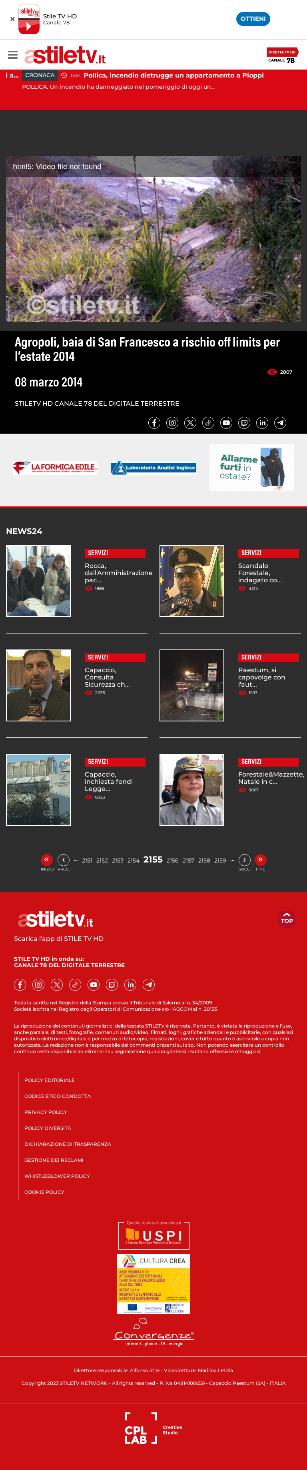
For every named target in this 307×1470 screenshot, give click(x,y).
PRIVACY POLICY (45, 1112)
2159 (220, 860)
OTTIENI (253, 18)
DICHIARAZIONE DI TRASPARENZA (67, 1144)
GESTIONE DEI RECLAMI (54, 1160)
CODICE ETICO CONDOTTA (57, 1096)
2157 (188, 860)
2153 (118, 860)
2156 (173, 860)
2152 (102, 860)
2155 (153, 859)
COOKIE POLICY (44, 1192)
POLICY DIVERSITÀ (47, 1128)
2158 (204, 860)
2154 (134, 860)
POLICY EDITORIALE (49, 1080)
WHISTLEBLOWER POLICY (57, 1176)
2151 (87, 860)
